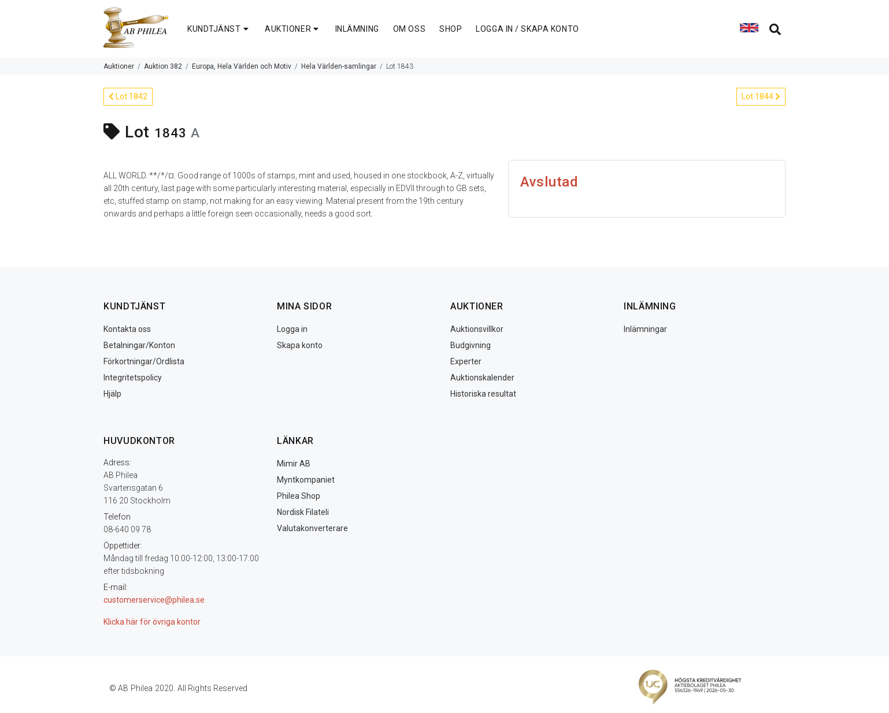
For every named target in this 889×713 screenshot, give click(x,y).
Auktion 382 (163, 66)
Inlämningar (645, 329)
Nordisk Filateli (303, 512)
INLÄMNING (357, 28)
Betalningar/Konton (139, 345)
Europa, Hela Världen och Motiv (241, 66)
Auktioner (118, 66)
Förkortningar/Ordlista (143, 361)
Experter (465, 361)
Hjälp (112, 393)
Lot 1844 (761, 96)
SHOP (450, 28)
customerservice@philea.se (154, 599)
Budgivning (470, 345)
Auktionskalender (482, 377)
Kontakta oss (127, 329)
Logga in (292, 329)
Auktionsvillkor (476, 329)
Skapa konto (300, 345)
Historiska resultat (483, 393)
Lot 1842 (128, 96)
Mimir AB (293, 463)
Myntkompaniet (306, 479)
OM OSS (409, 28)
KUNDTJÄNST (219, 28)
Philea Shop (298, 496)
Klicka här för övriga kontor (152, 621)
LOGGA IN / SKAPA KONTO (527, 28)
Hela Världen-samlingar (338, 66)
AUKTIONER (293, 28)
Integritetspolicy (132, 377)
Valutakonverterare (312, 528)
